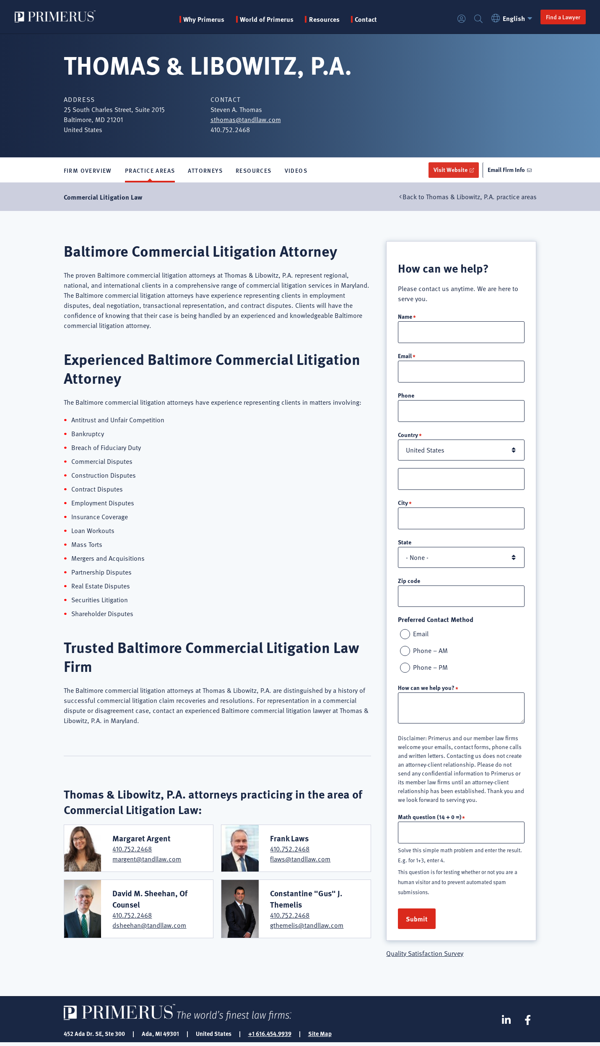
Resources (254, 170)
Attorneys (205, 170)
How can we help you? (426, 690)
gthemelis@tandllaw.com (306, 925)
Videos (296, 170)
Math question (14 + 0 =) (429, 819)
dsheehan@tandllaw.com (149, 925)
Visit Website (449, 170)
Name (405, 316)
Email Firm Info (506, 170)
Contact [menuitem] (366, 19)
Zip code (409, 582)
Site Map (320, 1037)
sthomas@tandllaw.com (245, 119)
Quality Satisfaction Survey (424, 957)
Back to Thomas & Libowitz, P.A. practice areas (470, 197)
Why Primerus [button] (204, 19)
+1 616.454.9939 (269, 1037)
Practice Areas (150, 170)
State (404, 544)
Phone (406, 396)
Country (408, 436)
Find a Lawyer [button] (562, 17)
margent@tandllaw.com (146, 859)
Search (477, 19)
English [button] (512, 18)
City (403, 504)
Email (405, 356)
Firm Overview (88, 170)
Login (460, 19)
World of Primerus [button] (267, 19)
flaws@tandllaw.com (300, 859)
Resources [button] (324, 19)
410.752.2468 (132, 849)
